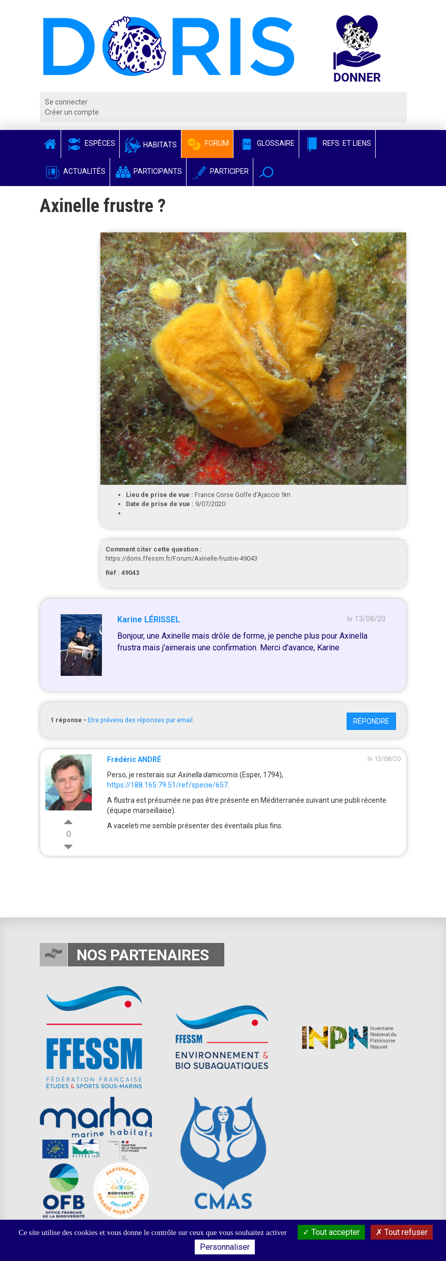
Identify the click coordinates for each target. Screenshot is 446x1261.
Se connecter (66, 102)
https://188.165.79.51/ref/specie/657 (167, 785)
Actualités (75, 171)
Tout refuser (402, 1232)
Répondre (371, 721)
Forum (207, 143)
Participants (148, 171)
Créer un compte (72, 112)
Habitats (150, 145)
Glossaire (266, 143)
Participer (220, 171)
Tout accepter (331, 1232)
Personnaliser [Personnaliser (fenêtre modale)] (225, 1247)
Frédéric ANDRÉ (134, 759)
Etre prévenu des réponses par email (140, 720)
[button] (266, 172)
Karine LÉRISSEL (148, 619)
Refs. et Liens (337, 143)
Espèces (90, 143)
